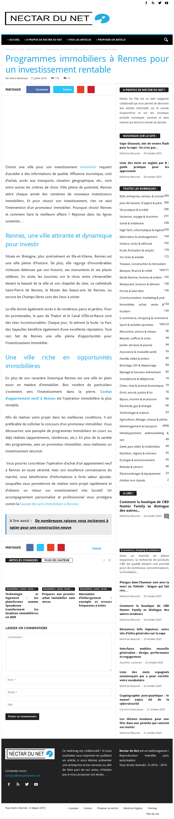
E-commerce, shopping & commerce (144, 318)
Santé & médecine (132, 223)
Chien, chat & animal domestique (142, 385)
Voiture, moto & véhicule (136, 243)
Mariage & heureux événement (140, 372)
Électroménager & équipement (140, 473)
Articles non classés (132, 480)
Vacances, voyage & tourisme (139, 216)
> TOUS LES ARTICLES (78, 39)
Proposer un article (107, 808)
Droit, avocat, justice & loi (136, 392)
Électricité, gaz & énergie (135, 406)
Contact (88, 808)
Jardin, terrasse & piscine (136, 345)
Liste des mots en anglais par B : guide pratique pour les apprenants (144, 167)
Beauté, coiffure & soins (135, 338)
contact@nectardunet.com (22, 775)
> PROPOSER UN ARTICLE (111, 39)
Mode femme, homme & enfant (141, 277)
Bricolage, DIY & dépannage (138, 365)
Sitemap (152, 808)
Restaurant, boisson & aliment (140, 284)
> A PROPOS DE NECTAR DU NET (43, 39)
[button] (166, 40)
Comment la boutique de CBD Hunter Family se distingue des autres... (144, 506)
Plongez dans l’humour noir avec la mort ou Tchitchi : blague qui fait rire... (144, 586)
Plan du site (152, 813)
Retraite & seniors (131, 467)
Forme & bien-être (132, 291)
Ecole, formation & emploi (137, 250)
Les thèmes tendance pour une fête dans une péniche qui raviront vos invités (144, 723)
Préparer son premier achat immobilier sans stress (58, 597)
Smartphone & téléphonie (137, 379)
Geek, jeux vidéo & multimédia (140, 446)
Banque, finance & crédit (136, 270)
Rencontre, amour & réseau (138, 331)
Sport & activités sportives (136, 325)
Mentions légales (133, 808)
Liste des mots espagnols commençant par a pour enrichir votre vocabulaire (144, 676)
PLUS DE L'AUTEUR (57, 560)
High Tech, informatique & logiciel (142, 230)
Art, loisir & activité (132, 257)
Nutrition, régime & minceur (138, 453)
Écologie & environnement (137, 460)
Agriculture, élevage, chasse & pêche (143, 419)
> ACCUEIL (13, 39)
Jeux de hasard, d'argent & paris (141, 203)
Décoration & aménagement (138, 237)
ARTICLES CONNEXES (23, 560)
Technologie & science (134, 412)
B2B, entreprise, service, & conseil (142, 196)
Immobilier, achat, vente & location (23, 49)
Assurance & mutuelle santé (138, 352)
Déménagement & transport (138, 426)
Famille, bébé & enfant (134, 358)
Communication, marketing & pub (142, 297)
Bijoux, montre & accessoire (138, 399)
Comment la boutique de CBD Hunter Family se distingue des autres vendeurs (144, 610)
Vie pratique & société (134, 210)
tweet (96, 548)
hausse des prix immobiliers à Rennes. (49, 504)
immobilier (88, 167)
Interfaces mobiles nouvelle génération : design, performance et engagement (144, 652)
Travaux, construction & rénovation (143, 264)
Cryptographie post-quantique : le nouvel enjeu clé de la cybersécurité (144, 699)
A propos (73, 808)
